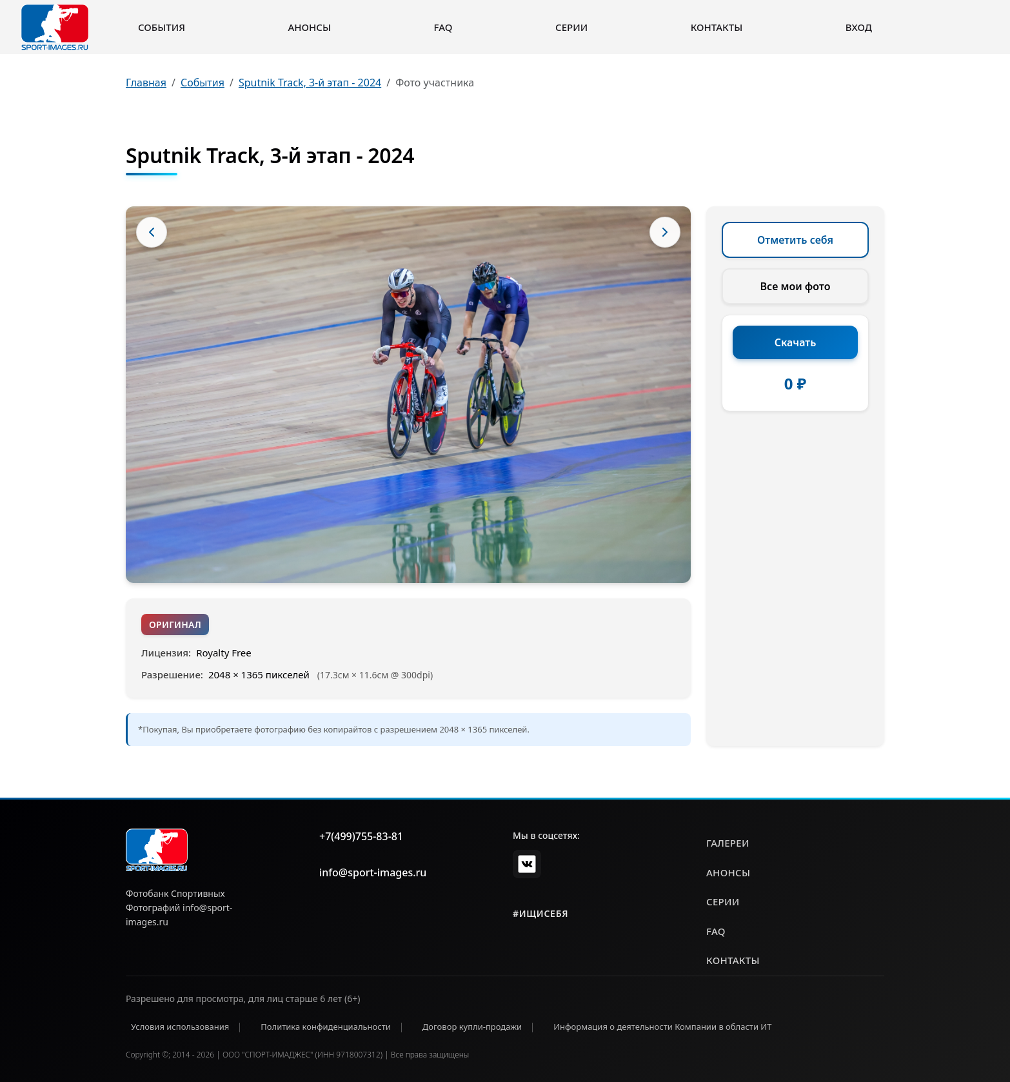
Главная (146, 82)
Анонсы (309, 27)
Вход (859, 27)
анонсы (728, 872)
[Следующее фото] (664, 232)
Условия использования (180, 1026)
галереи (727, 842)
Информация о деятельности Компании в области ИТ (662, 1026)
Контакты (716, 27)
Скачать (796, 342)
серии (723, 901)
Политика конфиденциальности (326, 1026)
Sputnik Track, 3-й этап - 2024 (310, 82)
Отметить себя (795, 240)
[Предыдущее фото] (151, 232)
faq (716, 931)
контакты (733, 960)
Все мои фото (795, 286)
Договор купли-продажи (472, 1026)
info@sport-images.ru (372, 872)
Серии (571, 27)
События (161, 27)
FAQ (443, 27)
